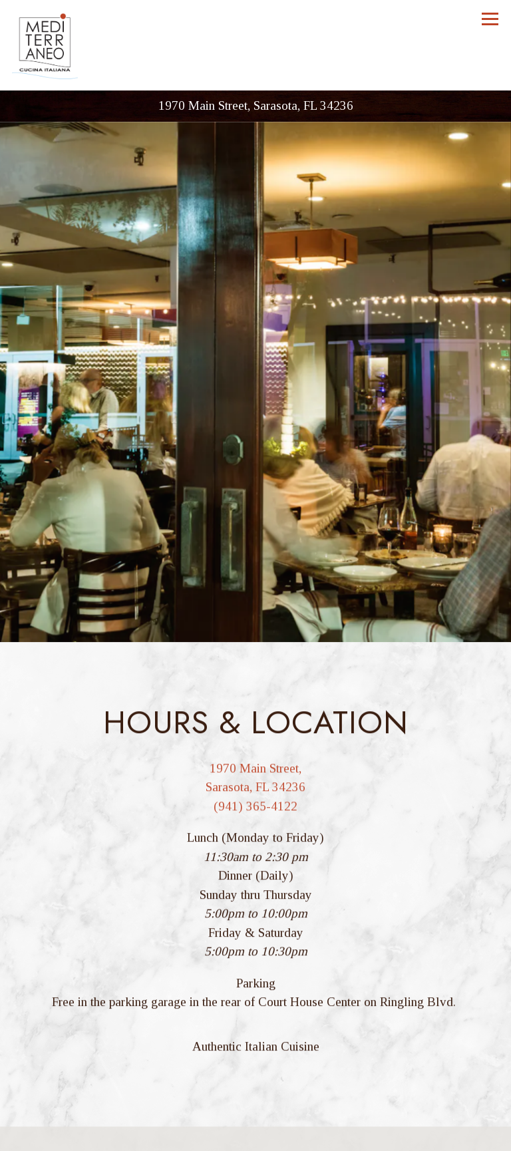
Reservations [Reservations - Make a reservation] (256, 1137)
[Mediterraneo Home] (45, 45)
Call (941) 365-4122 (255, 1109)
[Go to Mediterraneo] (255, 106)
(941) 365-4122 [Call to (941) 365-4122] (255, 790)
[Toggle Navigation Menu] (490, 19)
